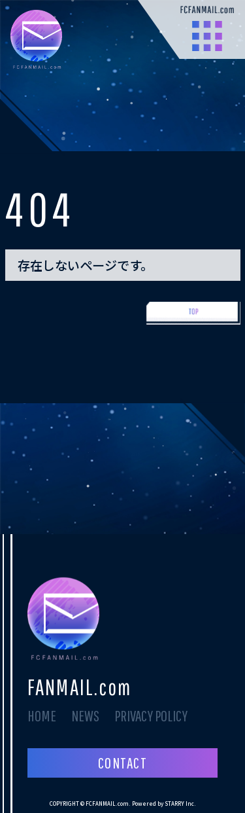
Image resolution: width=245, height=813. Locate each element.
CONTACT (122, 762)
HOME (41, 715)
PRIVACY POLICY (151, 715)
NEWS (85, 715)
